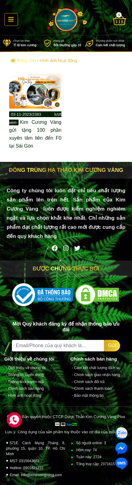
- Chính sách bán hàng (25, 388)
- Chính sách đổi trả (88, 381)
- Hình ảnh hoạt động (23, 395)
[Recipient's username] (58, 345)
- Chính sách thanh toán (92, 388)
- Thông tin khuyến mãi (25, 381)
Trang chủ (23, 60)
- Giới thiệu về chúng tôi (26, 368)
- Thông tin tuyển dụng (25, 375)
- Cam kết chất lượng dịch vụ (96, 368)
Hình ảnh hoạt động (58, 60)
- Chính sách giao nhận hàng (96, 375)
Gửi (112, 345)
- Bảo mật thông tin (88, 395)
